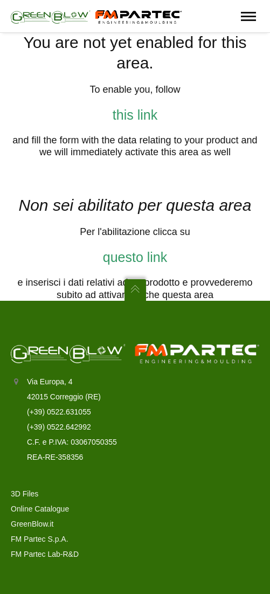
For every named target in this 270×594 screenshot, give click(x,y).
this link (135, 114)
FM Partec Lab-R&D (45, 554)
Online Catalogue (40, 509)
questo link (135, 257)
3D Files (24, 493)
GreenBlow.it (32, 524)
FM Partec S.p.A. (39, 539)
